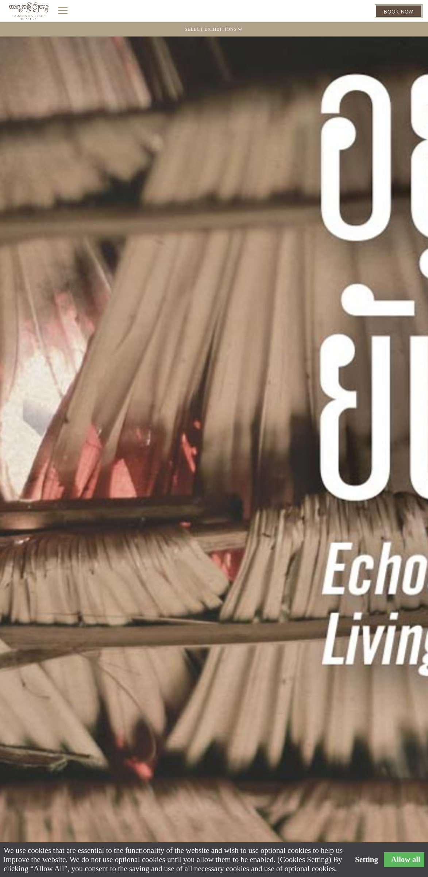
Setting (366, 859)
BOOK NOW (399, 11)
